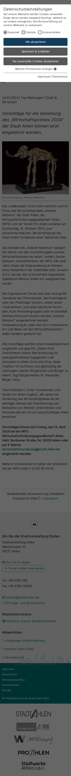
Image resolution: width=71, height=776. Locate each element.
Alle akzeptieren (35, 42)
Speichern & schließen (36, 51)
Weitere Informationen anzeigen (35, 68)
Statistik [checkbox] (31, 32)
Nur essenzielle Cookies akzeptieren (35, 61)
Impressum (44, 76)
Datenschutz (60, 76)
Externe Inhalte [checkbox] (51, 32)
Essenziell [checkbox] (13, 32)
